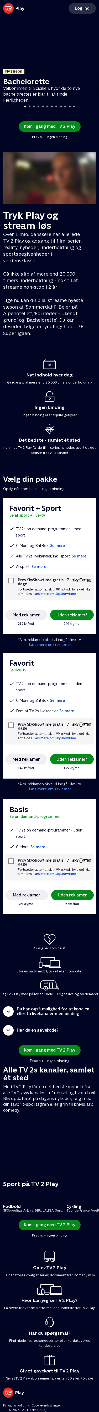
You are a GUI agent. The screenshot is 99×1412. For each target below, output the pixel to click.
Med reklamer (26, 614)
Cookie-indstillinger (46, 1405)
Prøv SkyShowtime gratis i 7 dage (43, 582)
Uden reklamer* (71, 614)
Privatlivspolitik (14, 1405)
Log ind (82, 8)
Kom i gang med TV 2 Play (49, 126)
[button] (49, 1011)
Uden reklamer (72, 895)
